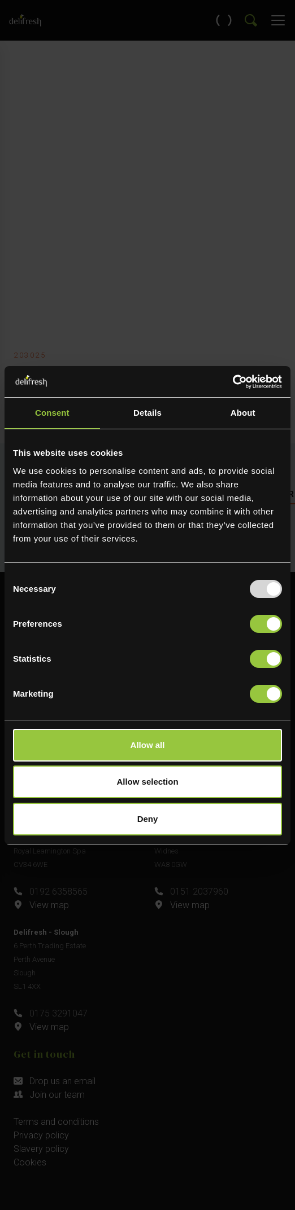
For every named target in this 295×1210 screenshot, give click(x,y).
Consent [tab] (52, 412)
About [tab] (243, 412)
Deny (147, 819)
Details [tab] (147, 412)
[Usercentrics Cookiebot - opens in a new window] (232, 382)
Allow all (148, 745)
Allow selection (147, 781)
